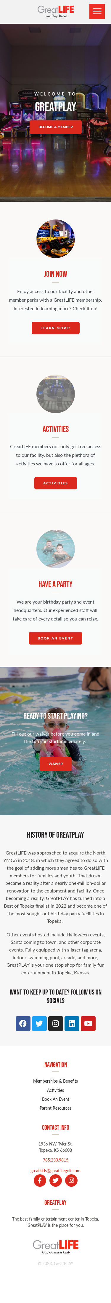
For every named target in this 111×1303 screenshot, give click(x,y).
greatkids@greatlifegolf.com (55, 1170)
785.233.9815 (55, 1160)
